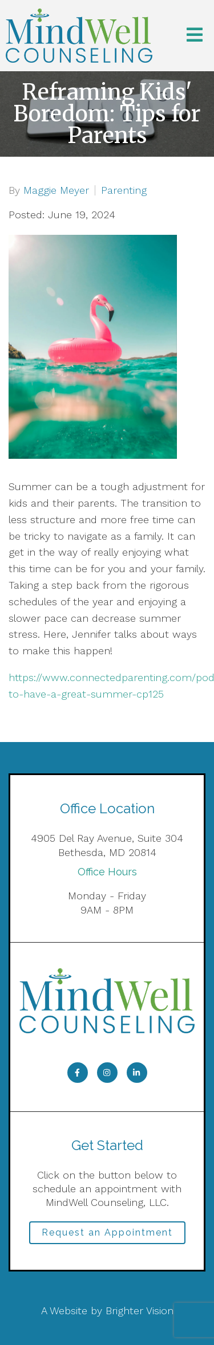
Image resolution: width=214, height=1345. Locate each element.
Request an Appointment (107, 1232)
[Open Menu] (195, 36)
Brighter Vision (139, 1311)
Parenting (124, 190)
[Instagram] (107, 1072)
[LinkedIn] (137, 1072)
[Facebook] (77, 1072)
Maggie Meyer (56, 190)
